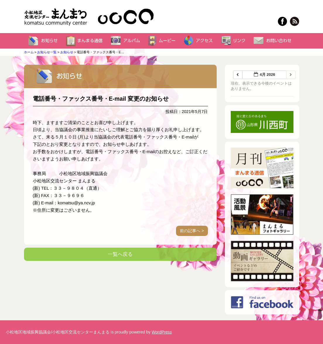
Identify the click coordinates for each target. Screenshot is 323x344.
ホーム (29, 52)
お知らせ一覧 (47, 52)
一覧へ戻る (120, 254)
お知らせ (66, 52)
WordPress (162, 332)
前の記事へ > (192, 230)
